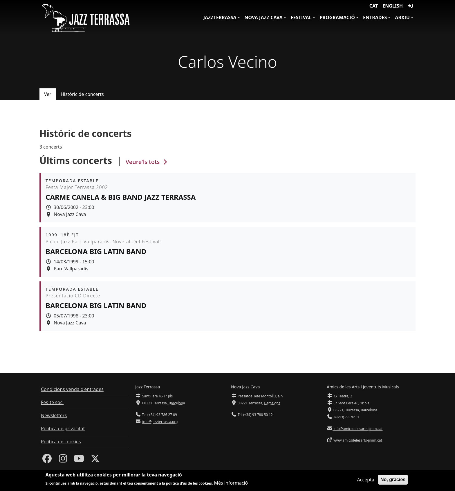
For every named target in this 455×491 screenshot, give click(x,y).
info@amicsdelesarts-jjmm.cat (357, 428)
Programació (337, 17)
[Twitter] (95, 460)
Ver (47, 94)
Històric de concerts (82, 94)
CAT (373, 6)
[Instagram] (63, 460)
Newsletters (54, 415)
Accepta (365, 481)
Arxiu (402, 17)
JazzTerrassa (219, 17)
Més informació (231, 484)
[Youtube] (79, 460)
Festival (301, 17)
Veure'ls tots (147, 162)
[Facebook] (47, 460)
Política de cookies (61, 441)
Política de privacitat (63, 428)
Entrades (375, 17)
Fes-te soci (52, 402)
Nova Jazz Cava (264, 17)
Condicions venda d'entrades (72, 389)
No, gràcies (392, 480)
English (392, 6)
